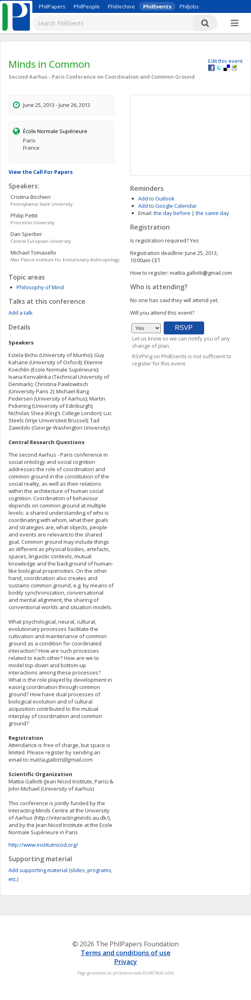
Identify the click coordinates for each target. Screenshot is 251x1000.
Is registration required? (159, 240)
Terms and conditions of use (126, 952)
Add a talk (20, 312)
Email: (145, 213)
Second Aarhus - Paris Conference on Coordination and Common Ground (101, 76)
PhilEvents (157, 6)
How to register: (149, 272)
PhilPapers (52, 6)
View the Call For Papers (40, 171)
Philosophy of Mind (40, 287)
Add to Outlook (156, 198)
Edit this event (225, 61)
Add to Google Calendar (167, 205)
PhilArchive (121, 6)
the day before (172, 213)
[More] (234, 23)
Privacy (125, 961)
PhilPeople (87, 6)
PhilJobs (189, 6)
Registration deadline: (157, 253)
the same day (212, 213)
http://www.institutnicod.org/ (43, 844)
